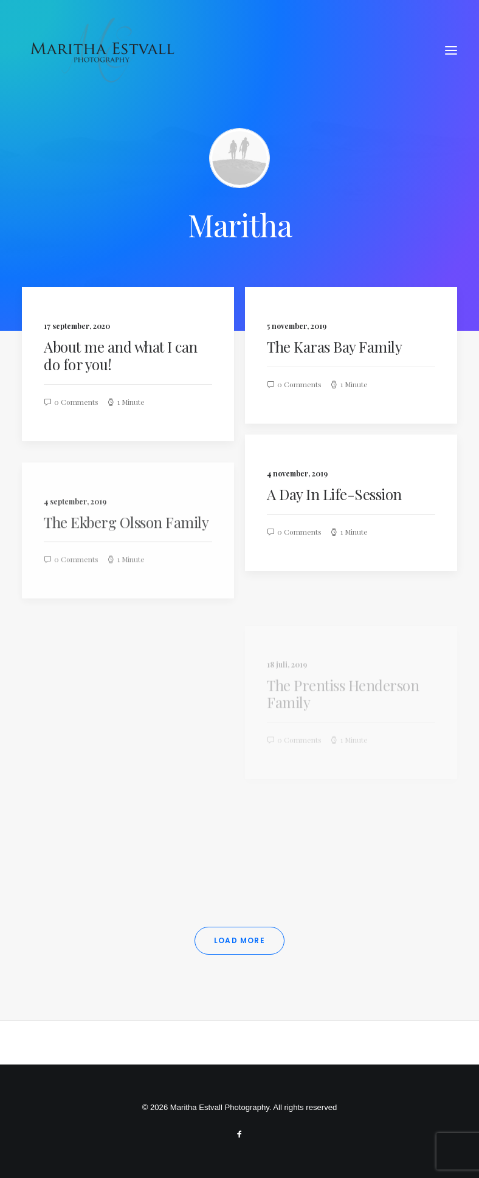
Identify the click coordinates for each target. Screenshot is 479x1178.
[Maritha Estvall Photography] (101, 50)
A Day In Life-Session (334, 494)
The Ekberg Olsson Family (126, 554)
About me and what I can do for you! (121, 355)
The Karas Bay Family (334, 346)
